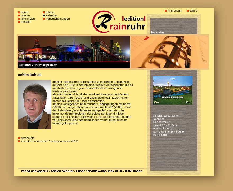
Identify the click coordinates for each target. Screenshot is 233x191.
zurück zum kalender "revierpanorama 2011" (49, 141)
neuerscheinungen (58, 18)
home (24, 12)
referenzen (28, 18)
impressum (175, 10)
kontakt (25, 21)
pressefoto (27, 138)
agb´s (193, 10)
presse (25, 15)
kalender (51, 15)
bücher (50, 12)
